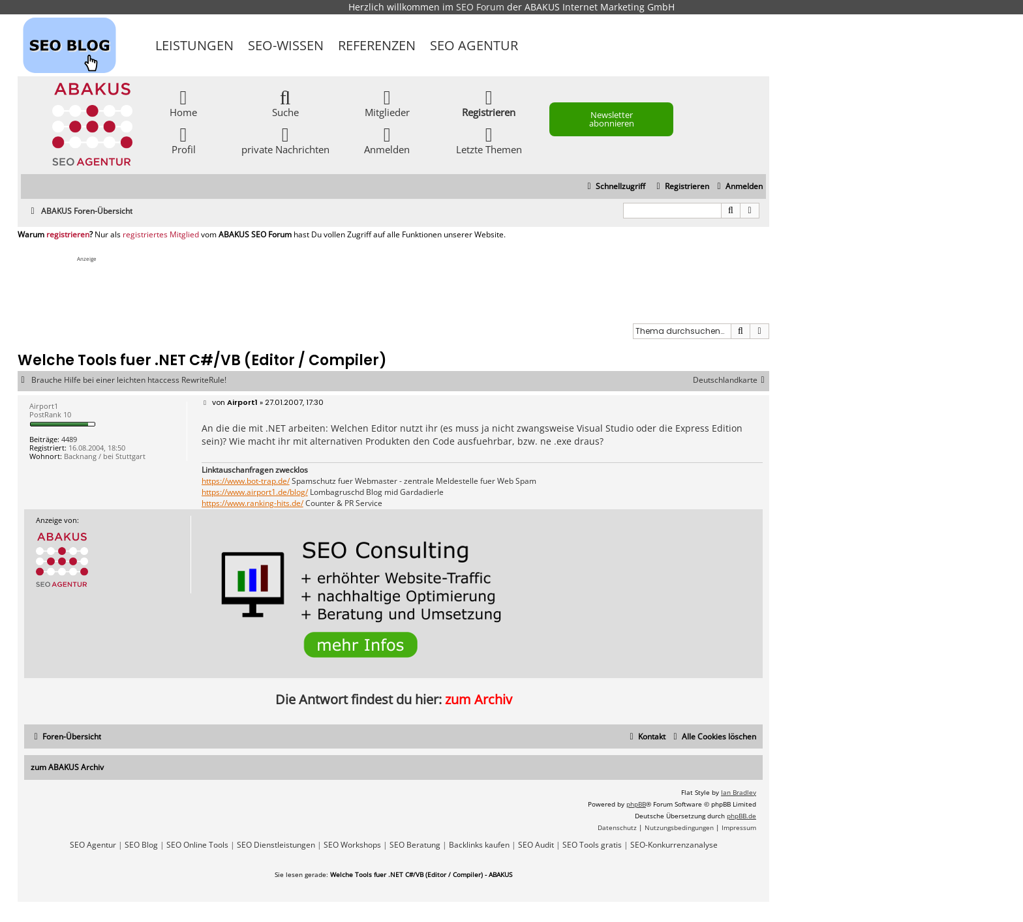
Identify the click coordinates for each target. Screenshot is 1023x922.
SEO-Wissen (286, 45)
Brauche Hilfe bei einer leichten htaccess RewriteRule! (128, 380)
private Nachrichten (285, 140)
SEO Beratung (414, 845)
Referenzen (377, 45)
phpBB (636, 804)
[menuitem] (738, 187)
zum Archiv (478, 699)
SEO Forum (480, 7)
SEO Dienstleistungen (276, 845)
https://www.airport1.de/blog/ (255, 492)
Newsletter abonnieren (611, 119)
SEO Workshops (352, 845)
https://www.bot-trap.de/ (246, 481)
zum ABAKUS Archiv (67, 767)
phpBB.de (741, 815)
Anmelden (387, 140)
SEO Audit (536, 845)
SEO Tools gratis (592, 845)
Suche (285, 102)
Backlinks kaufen (479, 845)
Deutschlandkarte (731, 380)
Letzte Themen (489, 140)
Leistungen (194, 45)
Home (183, 102)
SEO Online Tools (197, 845)
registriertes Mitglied (161, 235)
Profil (184, 140)
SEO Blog (141, 845)
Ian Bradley (738, 792)
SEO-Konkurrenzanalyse (674, 845)
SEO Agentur (474, 45)
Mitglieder (387, 102)
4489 (69, 439)
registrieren (67, 235)
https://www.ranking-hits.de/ (252, 503)
